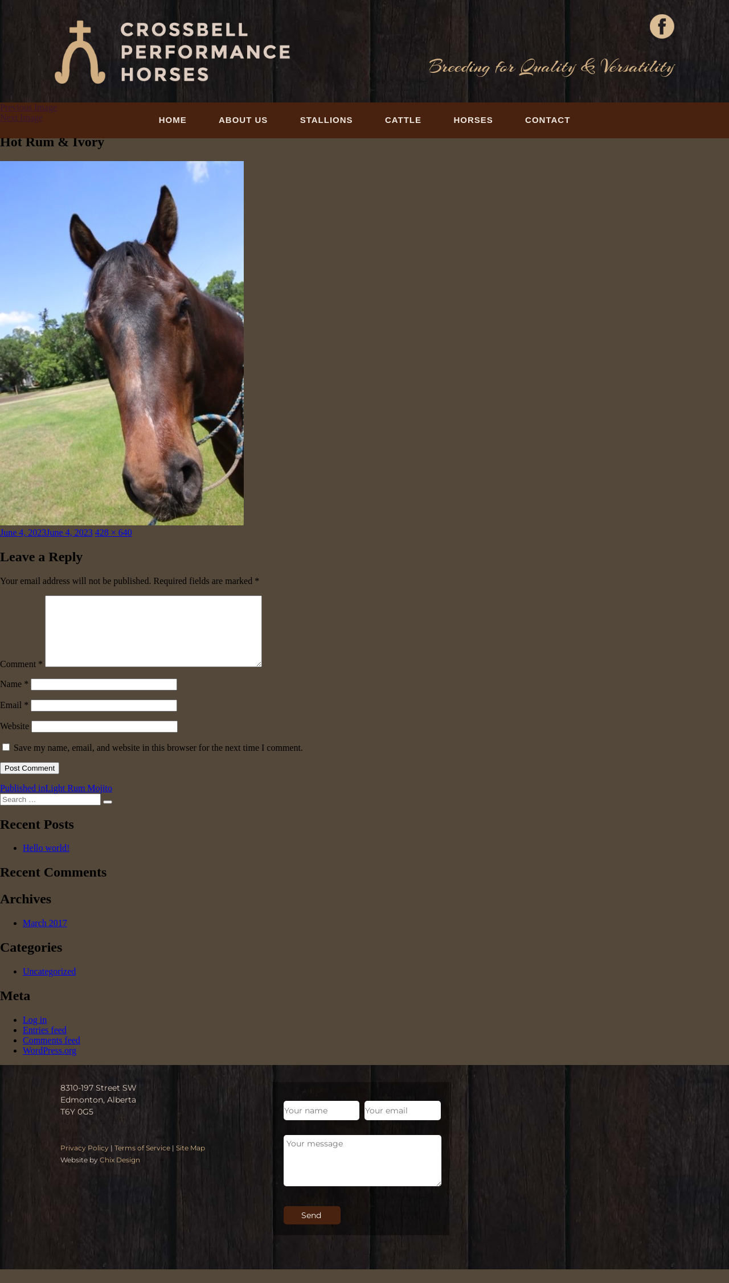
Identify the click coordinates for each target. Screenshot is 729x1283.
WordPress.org (49, 1064)
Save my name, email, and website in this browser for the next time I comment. (158, 761)
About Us (243, 120)
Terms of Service (142, 1161)
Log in (35, 1033)
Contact (547, 120)
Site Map (190, 1161)
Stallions (326, 120)
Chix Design (120, 1173)
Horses (473, 120)
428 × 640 (113, 532)
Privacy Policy (84, 1161)
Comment (21, 677)
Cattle (403, 120)
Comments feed (51, 1054)
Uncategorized (49, 985)
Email (14, 718)
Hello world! (46, 861)
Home (173, 120)
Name (14, 697)
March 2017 (45, 936)
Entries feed (45, 1043)
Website (14, 740)
